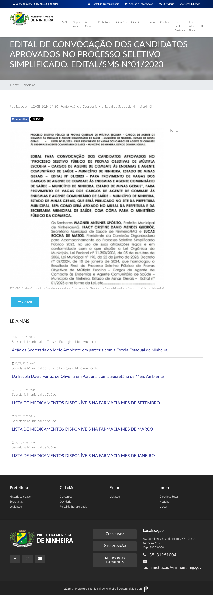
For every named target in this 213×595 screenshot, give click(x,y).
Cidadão (136, 22)
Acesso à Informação (139, 4)
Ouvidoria (166, 4)
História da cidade (20, 496)
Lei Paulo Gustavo (180, 26)
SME (65, 22)
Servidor (151, 22)
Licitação (115, 496)
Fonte (174, 130)
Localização (115, 545)
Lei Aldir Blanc (192, 26)
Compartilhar (20, 119)
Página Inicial (76, 24)
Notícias (29, 85)
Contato (165, 22)
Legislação (16, 506)
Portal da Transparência (103, 4)
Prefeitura (104, 22)
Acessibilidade (190, 4)
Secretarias (16, 501)
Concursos (66, 496)
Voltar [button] (25, 301)
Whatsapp (58, 120)
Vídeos (164, 506)
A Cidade (89, 24)
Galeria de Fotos (169, 496)
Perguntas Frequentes (115, 560)
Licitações (121, 22)
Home (14, 85)
